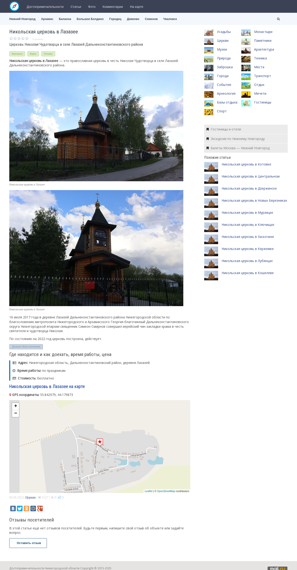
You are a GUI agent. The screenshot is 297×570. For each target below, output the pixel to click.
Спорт (222, 111)
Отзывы (48, 53)
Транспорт (262, 76)
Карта (33, 53)
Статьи (76, 7)
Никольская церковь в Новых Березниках (254, 200)
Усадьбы (224, 31)
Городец (115, 19)
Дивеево (133, 19)
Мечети (260, 93)
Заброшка (225, 67)
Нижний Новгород (22, 19)
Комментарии (113, 7)
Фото (92, 7)
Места (259, 67)
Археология (226, 93)
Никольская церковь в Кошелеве (248, 273)
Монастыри (263, 31)
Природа (224, 58)
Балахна (65, 19)
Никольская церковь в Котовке (246, 164)
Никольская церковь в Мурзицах (247, 212)
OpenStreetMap (166, 491)
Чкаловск (170, 19)
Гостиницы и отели (224, 129)
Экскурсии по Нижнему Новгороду (236, 138)
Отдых (259, 84)
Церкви (30, 497)
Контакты (17, 53)
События (224, 84)
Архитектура (264, 49)
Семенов (151, 19)
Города (223, 76)
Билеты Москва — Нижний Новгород (238, 148)
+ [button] (15, 406)
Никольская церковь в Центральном (251, 176)
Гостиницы (262, 102)
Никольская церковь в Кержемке (248, 248)
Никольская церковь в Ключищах (248, 224)
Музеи (222, 49)
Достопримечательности (45, 7)
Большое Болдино (90, 19)
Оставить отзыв (28, 543)
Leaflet (148, 491)
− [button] (15, 413)
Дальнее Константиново (26, 346)
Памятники (262, 40)
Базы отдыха (227, 102)
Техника (260, 58)
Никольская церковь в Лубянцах (247, 261)
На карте (136, 7)
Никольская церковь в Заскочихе (248, 236)
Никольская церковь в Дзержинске (249, 188)
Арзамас (47, 19)
